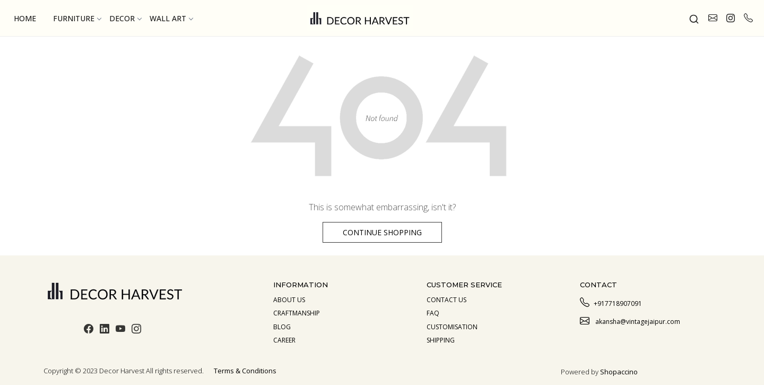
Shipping (441, 340)
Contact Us (446, 299)
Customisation (452, 326)
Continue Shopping (382, 232)
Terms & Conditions (245, 370)
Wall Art (171, 18)
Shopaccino (619, 372)
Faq (433, 313)
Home (25, 18)
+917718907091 (611, 302)
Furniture (77, 18)
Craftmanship (296, 313)
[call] (748, 18)
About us (289, 299)
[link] (694, 18)
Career (284, 340)
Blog (282, 326)
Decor (125, 18)
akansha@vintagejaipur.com (630, 320)
